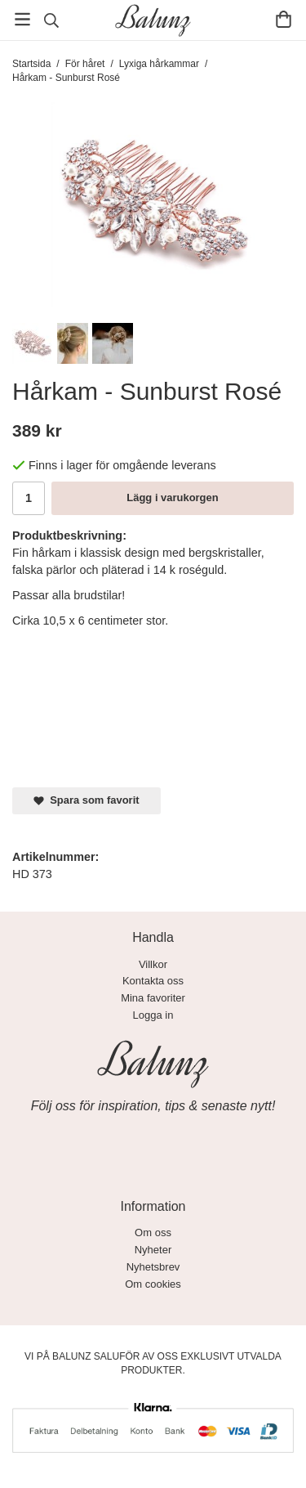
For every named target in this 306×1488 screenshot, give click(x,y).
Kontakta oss (153, 981)
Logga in (153, 1015)
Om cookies (153, 1284)
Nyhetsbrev (153, 1267)
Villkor (153, 964)
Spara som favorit (86, 800)
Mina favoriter (153, 998)
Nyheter (153, 1250)
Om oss (153, 1232)
